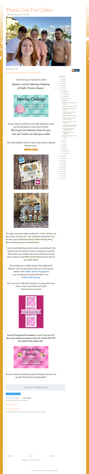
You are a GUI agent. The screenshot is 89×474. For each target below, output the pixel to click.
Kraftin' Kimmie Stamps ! (32, 88)
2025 (62, 81)
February (64, 151)
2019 (62, 158)
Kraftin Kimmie (13, 400)
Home (31, 456)
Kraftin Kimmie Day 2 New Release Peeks (68, 118)
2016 (62, 164)
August (64, 100)
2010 (62, 178)
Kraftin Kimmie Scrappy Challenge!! (68, 133)
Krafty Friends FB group (31, 277)
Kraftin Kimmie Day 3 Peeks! (69, 115)
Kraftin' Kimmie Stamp (32, 257)
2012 (62, 173)
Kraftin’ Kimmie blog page (35, 271)
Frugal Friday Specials (45, 335)
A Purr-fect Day (46, 233)
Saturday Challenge (23, 400)
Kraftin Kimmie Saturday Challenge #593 (68, 129)
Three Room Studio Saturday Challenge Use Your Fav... (69, 125)
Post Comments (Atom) (34, 460)
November (65, 94)
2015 (62, 167)
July (63, 140)
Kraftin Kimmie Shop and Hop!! (70, 106)
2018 (62, 160)
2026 (62, 79)
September (65, 98)
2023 (62, 85)
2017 (62, 162)
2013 (62, 171)
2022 (62, 87)
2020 (62, 156)
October (64, 96)
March (64, 148)
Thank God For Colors (29, 10)
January (64, 153)
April (63, 146)
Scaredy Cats (21, 236)
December (65, 92)
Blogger (55, 470)
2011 (62, 176)
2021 (62, 90)
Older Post (52, 456)
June (63, 142)
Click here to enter (13, 394)
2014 (62, 169)
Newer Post (10, 456)
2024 (62, 83)
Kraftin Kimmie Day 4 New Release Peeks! (68, 112)
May (63, 144)
